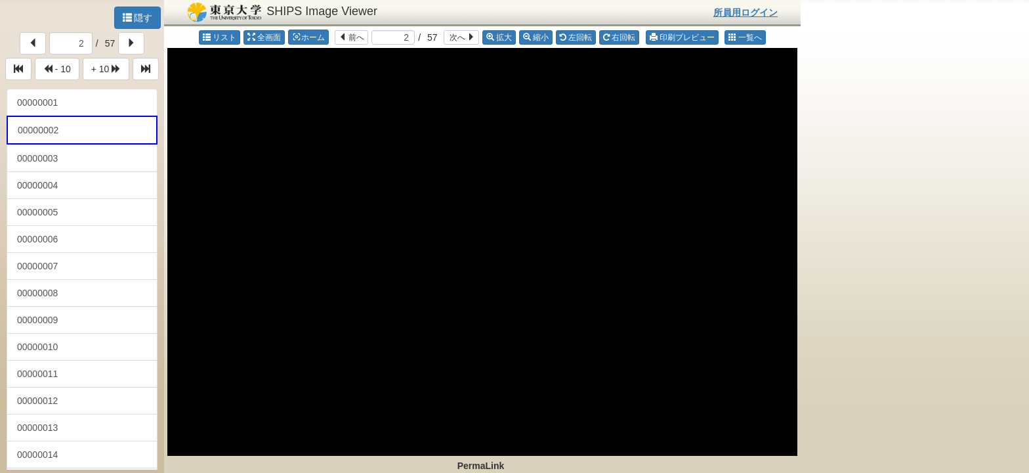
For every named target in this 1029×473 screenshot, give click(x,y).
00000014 (37, 454)
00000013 (37, 427)
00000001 (37, 102)
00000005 (37, 212)
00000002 (38, 130)
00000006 (37, 239)
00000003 (37, 158)
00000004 (37, 185)
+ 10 (106, 69)
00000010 (37, 347)
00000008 (37, 293)
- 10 (57, 69)
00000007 (37, 266)
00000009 (37, 320)
